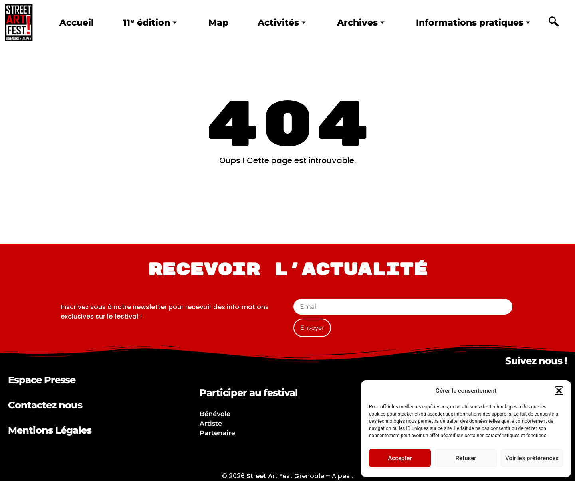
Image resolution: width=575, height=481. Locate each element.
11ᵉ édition (149, 22)
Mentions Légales (49, 430)
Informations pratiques (471, 22)
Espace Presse (41, 380)
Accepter (400, 458)
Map (217, 22)
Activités (279, 22)
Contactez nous (45, 405)
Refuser (465, 458)
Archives (358, 22)
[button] (559, 391)
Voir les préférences (532, 458)
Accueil (77, 22)
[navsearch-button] (553, 23)
